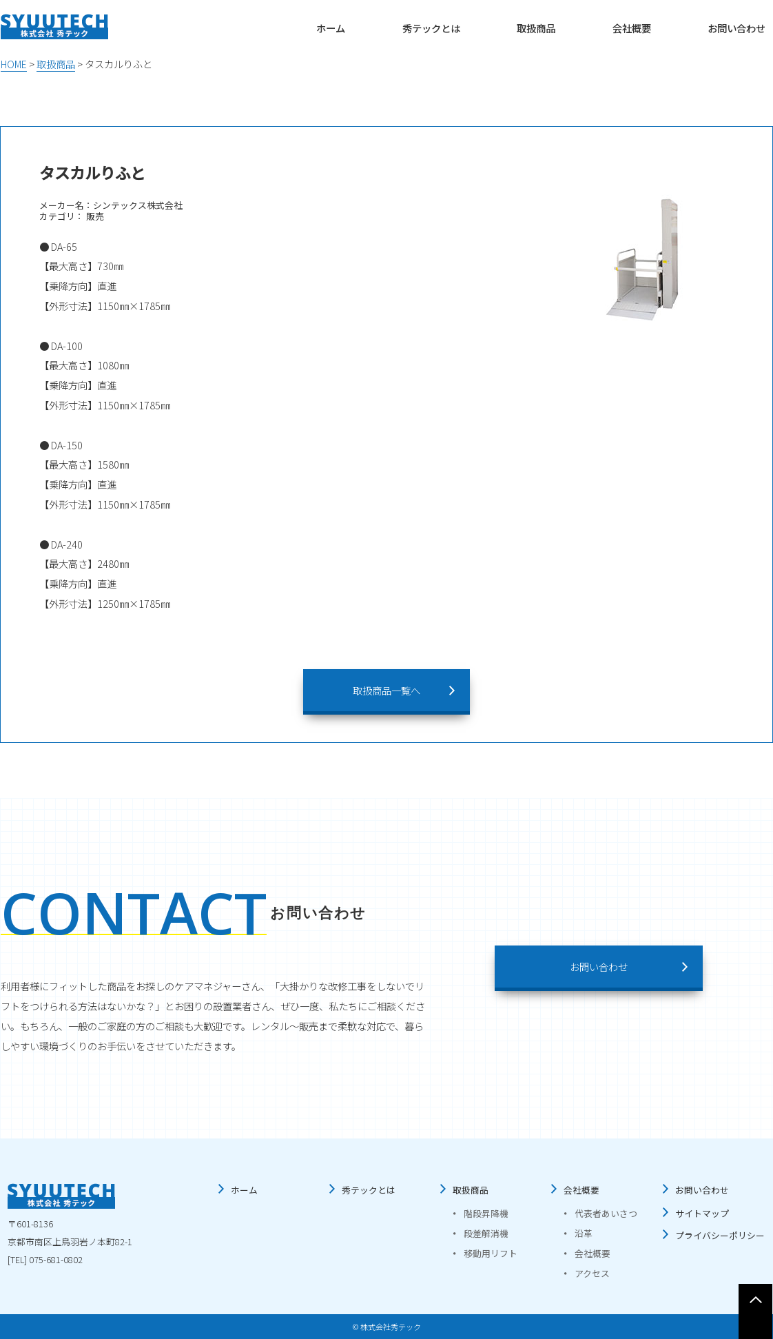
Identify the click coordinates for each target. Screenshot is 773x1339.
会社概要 (631, 28)
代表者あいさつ (606, 1213)
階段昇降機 (486, 1213)
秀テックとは (431, 28)
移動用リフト (490, 1253)
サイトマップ (702, 1213)
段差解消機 (486, 1233)
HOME (14, 64)
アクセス (592, 1273)
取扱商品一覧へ (386, 690)
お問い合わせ (736, 28)
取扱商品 (536, 28)
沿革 (583, 1233)
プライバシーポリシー (720, 1235)
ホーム (330, 28)
